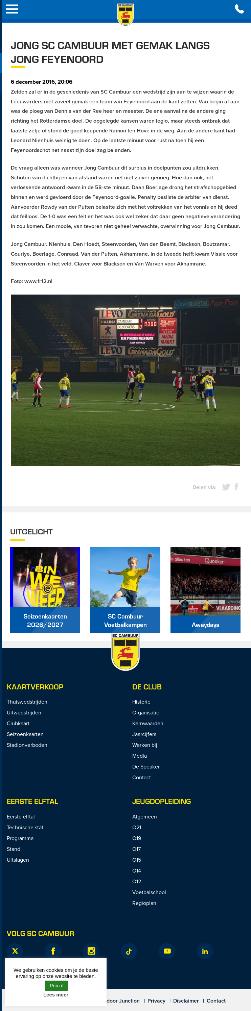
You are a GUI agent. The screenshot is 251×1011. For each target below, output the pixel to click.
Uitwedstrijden (24, 712)
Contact (141, 777)
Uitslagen (18, 859)
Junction (129, 1001)
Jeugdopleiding (161, 801)
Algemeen (144, 816)
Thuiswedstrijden (27, 701)
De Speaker (146, 766)
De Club (147, 686)
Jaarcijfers (144, 734)
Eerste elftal (21, 816)
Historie (141, 701)
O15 (136, 859)
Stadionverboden (27, 745)
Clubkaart (18, 723)
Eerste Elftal (32, 801)
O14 (136, 870)
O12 (136, 881)
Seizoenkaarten (25, 734)
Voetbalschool (149, 892)
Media (139, 755)
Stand (13, 849)
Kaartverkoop (35, 686)
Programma (20, 838)
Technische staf (25, 827)
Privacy (156, 1001)
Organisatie (145, 712)
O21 (136, 827)
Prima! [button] (56, 985)
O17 (136, 849)
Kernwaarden (147, 723)
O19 (136, 838)
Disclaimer (186, 1001)
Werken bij (144, 745)
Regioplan (144, 903)
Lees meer (55, 994)
